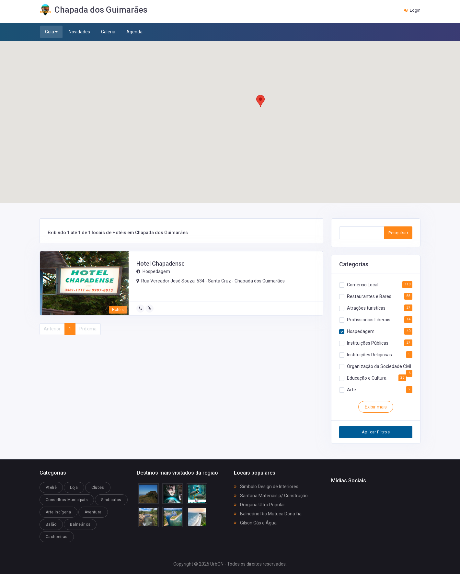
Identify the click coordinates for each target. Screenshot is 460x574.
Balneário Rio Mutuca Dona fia (268, 513)
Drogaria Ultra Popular (259, 504)
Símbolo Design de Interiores (266, 486)
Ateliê (51, 487)
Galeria (108, 31)
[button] (260, 101)
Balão (51, 524)
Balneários (80, 524)
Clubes (97, 487)
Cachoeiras (57, 536)
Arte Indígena (58, 512)
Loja (74, 487)
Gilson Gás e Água (255, 522)
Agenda (134, 31)
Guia (51, 32)
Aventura (93, 512)
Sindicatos (111, 500)
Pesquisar (398, 232)
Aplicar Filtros (376, 432)
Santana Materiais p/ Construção (271, 495)
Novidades (79, 31)
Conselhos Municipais (67, 500)
